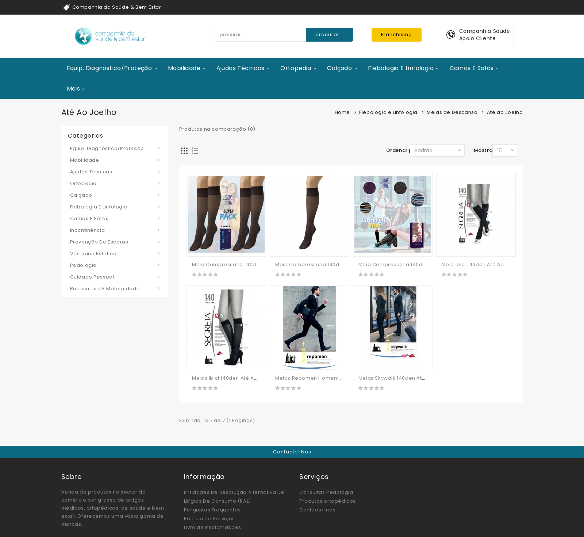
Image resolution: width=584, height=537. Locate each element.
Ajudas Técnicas (240, 68)
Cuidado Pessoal (92, 276)
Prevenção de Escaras (99, 241)
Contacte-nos (292, 451)
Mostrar (484, 150)
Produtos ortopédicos (327, 501)
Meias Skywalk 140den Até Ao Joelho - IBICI (413, 378)
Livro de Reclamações (212, 527)
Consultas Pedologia (326, 492)
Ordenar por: (402, 150)
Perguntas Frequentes (212, 509)
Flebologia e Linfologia (401, 68)
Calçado (339, 68)
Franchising (396, 34)
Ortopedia (295, 68)
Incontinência (87, 230)
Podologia (83, 265)
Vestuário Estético (93, 253)
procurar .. (329, 34)
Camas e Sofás (472, 68)
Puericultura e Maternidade (105, 288)
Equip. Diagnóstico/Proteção (109, 68)
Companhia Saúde (484, 31)
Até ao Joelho (505, 112)
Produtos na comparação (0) (217, 129)
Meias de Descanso (452, 112)
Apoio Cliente (477, 38)
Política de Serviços (209, 518)
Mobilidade (184, 68)
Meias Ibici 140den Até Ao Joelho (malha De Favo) (256, 378)
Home (342, 112)
